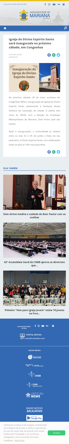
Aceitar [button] (56, 433)
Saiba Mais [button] (19, 440)
